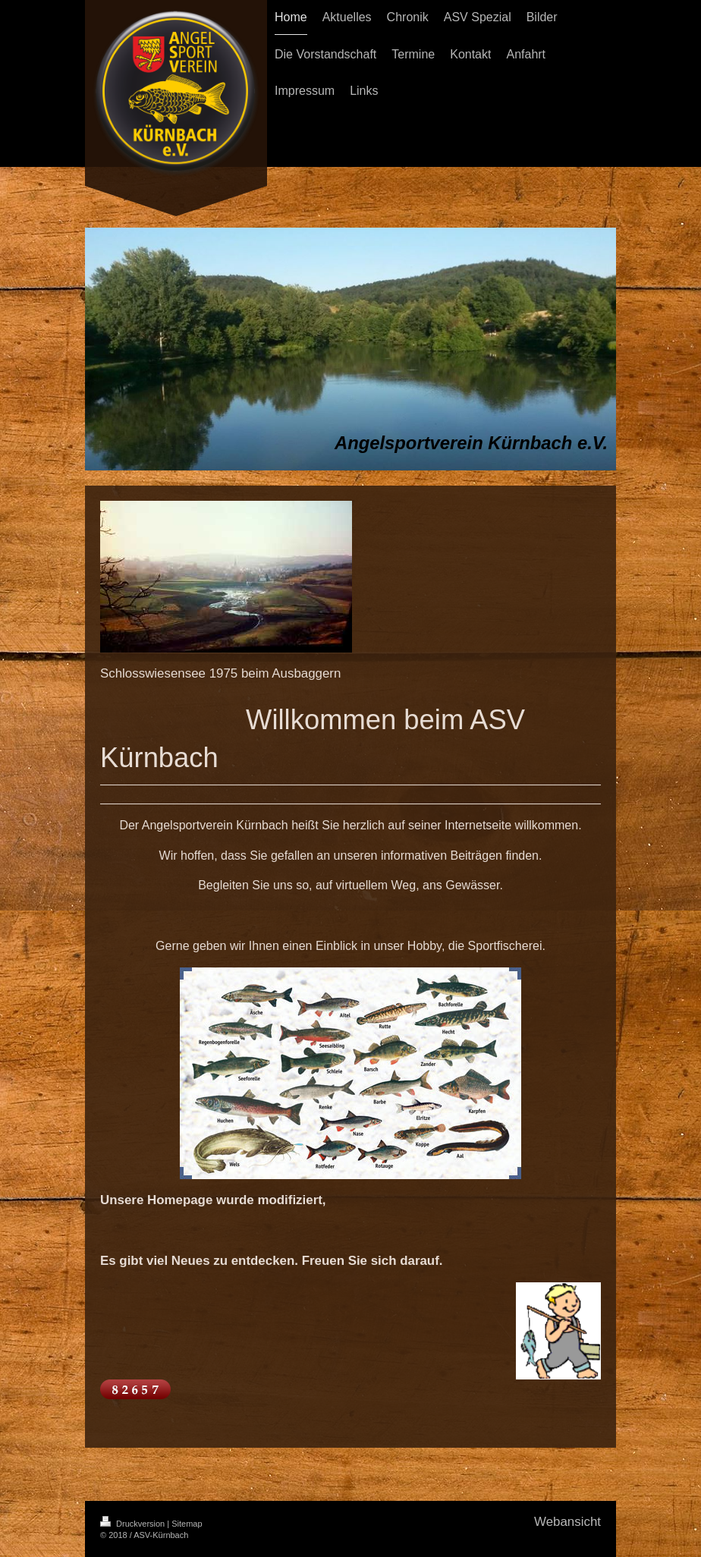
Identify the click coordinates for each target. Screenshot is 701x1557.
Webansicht (567, 1522)
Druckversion (133, 1523)
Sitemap (186, 1523)
